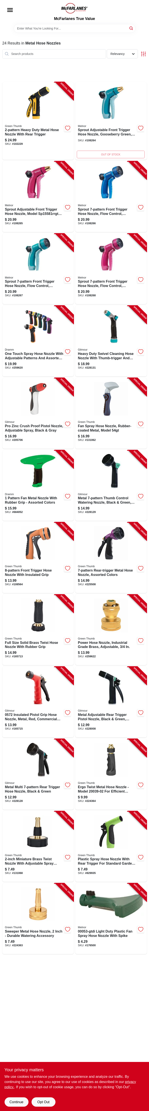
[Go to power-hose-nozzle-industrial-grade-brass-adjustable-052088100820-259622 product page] (111, 630)
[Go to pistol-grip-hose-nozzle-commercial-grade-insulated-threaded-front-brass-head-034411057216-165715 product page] (38, 702)
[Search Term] (75, 28)
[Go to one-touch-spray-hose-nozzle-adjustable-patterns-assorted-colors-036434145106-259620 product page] (38, 341)
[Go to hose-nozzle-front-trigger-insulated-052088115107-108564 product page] (38, 557)
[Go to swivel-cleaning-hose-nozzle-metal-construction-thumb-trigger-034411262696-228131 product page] (111, 341)
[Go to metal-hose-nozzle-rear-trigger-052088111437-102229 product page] (38, 121)
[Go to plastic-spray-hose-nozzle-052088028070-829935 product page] (111, 846)
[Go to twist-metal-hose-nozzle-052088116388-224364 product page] (111, 774)
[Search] (131, 28)
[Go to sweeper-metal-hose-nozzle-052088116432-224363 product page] (38, 918)
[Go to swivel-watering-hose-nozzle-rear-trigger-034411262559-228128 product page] (38, 774)
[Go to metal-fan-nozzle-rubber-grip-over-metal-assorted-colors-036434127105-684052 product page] (38, 485)
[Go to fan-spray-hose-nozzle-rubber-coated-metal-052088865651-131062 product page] (111, 413)
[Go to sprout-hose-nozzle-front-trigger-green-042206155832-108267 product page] (38, 269)
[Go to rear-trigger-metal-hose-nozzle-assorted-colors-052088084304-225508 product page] (111, 557)
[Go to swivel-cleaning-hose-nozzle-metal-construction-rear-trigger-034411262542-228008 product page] (111, 702)
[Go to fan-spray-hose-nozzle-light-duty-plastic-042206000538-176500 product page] (111, 918)
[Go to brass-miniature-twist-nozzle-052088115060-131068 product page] (38, 846)
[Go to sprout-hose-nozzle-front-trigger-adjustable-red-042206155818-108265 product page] (38, 196)
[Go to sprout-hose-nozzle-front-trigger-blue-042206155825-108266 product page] (111, 196)
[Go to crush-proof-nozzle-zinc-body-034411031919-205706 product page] (38, 413)
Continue (16, 1102)
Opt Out (43, 1102)
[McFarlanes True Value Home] (74, 8)
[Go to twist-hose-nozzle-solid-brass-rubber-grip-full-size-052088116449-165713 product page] (38, 630)
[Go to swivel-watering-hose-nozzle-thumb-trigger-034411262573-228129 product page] (111, 485)
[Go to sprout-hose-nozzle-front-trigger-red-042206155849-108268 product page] (111, 269)
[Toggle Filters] (143, 53)
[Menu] (10, 10)
